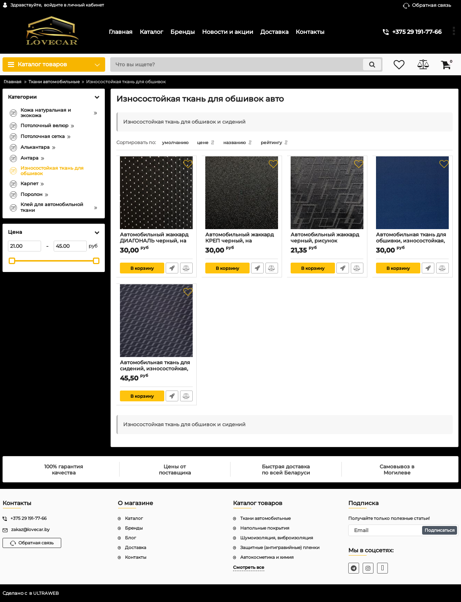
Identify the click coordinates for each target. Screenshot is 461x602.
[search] (244, 64)
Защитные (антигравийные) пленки (279, 547)
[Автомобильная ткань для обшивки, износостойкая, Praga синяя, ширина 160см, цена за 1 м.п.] (412, 197)
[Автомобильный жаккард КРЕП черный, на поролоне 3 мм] (242, 197)
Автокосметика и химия (267, 557)
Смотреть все (248, 567)
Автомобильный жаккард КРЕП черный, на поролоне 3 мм (240, 242)
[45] (70, 246)
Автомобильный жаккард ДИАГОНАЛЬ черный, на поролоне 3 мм (154, 242)
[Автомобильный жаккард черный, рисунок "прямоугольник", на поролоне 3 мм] (327, 197)
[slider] (12, 261)
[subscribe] (403, 530)
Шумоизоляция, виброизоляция (276, 537)
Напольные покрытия (264, 528)
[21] (24, 246)
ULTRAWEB (46, 593)
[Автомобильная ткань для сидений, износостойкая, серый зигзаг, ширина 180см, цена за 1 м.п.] (156, 325)
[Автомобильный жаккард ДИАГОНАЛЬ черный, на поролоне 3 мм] (156, 197)
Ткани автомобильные (265, 518)
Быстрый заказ (172, 269)
